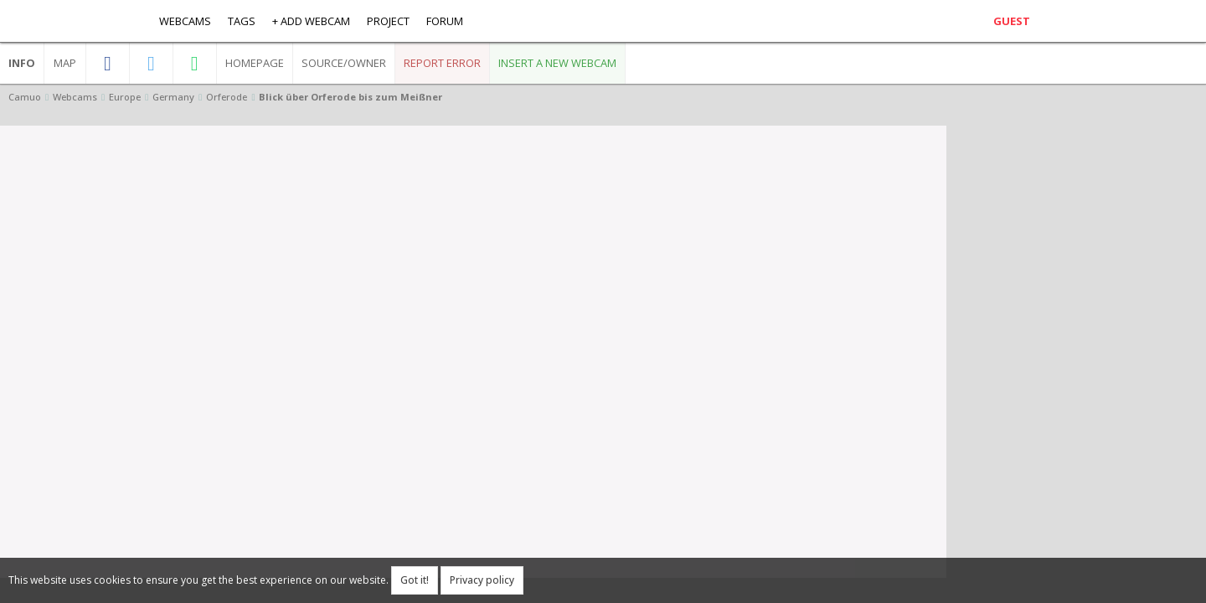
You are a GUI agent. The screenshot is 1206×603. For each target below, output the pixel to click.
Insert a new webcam (557, 62)
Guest (1011, 20)
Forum (444, 20)
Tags (241, 20)
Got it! (414, 580)
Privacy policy (482, 580)
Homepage (254, 62)
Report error (442, 62)
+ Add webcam (311, 20)
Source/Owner (344, 62)
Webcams (185, 20)
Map (65, 62)
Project (388, 20)
